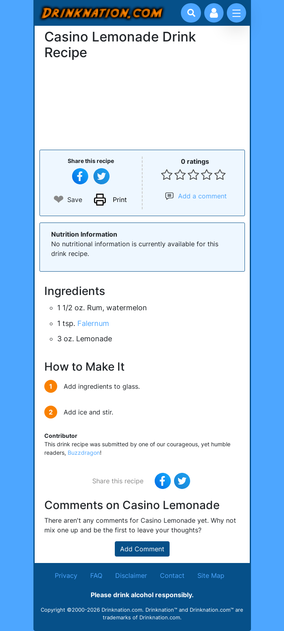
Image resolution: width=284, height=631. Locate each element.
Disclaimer (131, 575)
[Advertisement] (142, 104)
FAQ (96, 575)
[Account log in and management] (214, 13)
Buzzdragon (84, 452)
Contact (172, 575)
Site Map (210, 575)
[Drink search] (191, 13)
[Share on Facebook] (80, 176)
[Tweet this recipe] (101, 176)
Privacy (66, 575)
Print (120, 200)
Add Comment (142, 549)
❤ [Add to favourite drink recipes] (58, 199)
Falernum (93, 323)
